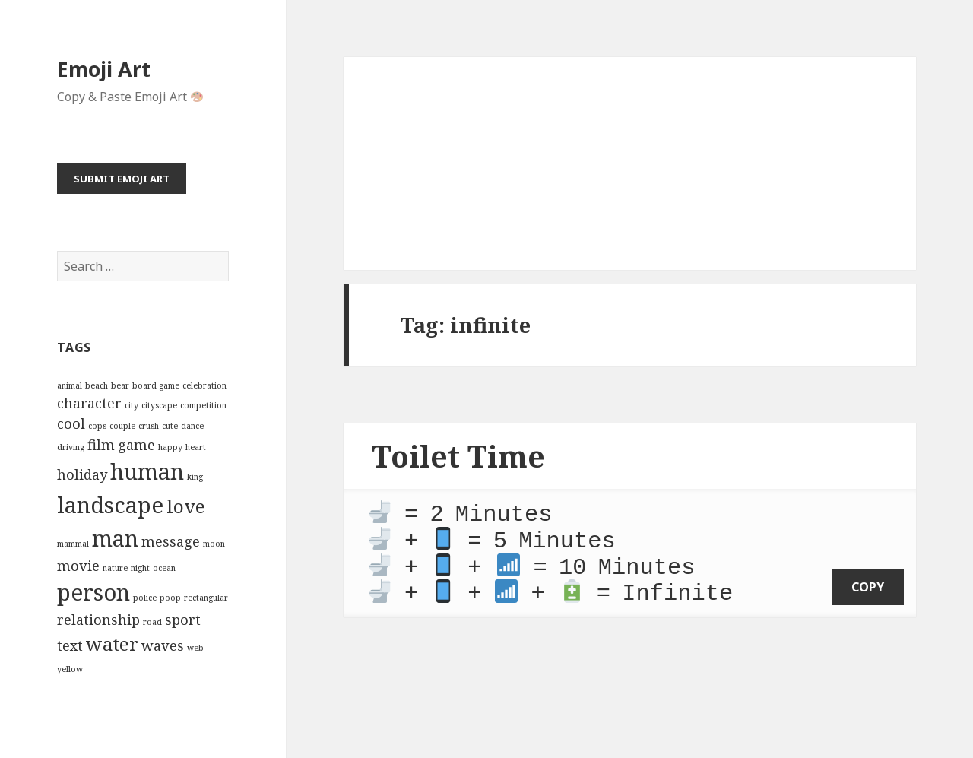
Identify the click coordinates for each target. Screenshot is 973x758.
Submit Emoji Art (122, 179)
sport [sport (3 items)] (183, 620)
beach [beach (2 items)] (96, 385)
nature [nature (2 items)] (115, 568)
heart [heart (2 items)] (195, 447)
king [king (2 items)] (195, 476)
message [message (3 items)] (170, 541)
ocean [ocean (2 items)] (164, 568)
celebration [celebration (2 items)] (204, 385)
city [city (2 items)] (131, 405)
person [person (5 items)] (93, 592)
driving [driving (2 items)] (70, 447)
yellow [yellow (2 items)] (70, 669)
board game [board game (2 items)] (155, 385)
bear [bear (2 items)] (120, 385)
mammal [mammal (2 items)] (73, 543)
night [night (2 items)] (140, 568)
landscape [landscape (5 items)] (110, 505)
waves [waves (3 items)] (162, 645)
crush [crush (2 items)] (148, 425)
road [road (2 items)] (152, 622)
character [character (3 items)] (89, 403)
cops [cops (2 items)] (97, 425)
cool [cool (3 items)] (71, 423)
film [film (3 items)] (101, 445)
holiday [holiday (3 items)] (82, 474)
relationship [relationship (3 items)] (98, 620)
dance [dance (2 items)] (192, 425)
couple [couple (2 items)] (122, 425)
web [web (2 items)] (195, 647)
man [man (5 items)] (115, 538)
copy (867, 577)
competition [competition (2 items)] (203, 405)
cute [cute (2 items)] (170, 425)
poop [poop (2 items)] (170, 597)
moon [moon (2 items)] (214, 543)
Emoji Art (104, 69)
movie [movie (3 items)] (78, 566)
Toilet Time (458, 456)
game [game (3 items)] (136, 445)
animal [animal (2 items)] (69, 385)
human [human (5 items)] (147, 471)
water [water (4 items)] (112, 643)
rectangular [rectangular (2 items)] (206, 597)
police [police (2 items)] (145, 597)
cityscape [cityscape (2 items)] (159, 405)
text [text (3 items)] (70, 645)
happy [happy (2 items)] (170, 447)
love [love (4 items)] (185, 506)
